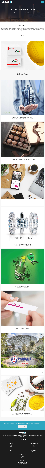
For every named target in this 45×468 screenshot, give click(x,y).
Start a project (33, 450)
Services (11, 447)
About (11, 446)
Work (11, 449)
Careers (33, 449)
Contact (33, 451)
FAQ (33, 445)
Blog (34, 446)
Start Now (22, 426)
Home (11, 445)
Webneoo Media (34, 447)
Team (11, 450)
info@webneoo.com (23, 462)
